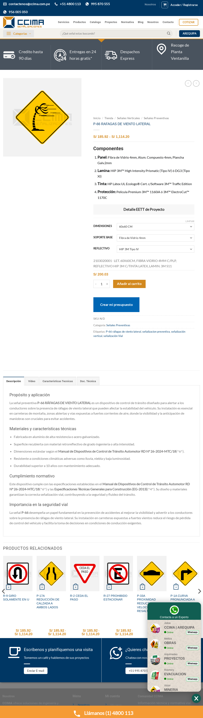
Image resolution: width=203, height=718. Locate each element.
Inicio (97, 118)
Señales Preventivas (156, 118)
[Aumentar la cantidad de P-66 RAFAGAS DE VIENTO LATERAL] (107, 284)
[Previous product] (196, 83)
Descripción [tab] (13, 381)
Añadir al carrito (129, 284)
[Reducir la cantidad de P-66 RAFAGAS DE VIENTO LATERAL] (95, 284)
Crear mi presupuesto (116, 305)
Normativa (127, 22)
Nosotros (150, 4)
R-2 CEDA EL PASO (79, 597)
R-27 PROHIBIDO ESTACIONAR (115, 597)
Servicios (64, 22)
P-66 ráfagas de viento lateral (123, 331)
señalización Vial (113, 336)
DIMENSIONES (102, 226)
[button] (164, 5)
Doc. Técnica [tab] (88, 381)
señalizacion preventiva (156, 331)
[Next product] (188, 83)
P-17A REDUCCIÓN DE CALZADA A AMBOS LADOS (48, 601)
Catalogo (95, 22)
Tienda (108, 118)
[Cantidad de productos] (101, 284)
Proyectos (111, 22)
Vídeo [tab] (31, 381)
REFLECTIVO (101, 248)
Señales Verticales (128, 118)
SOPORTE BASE (103, 237)
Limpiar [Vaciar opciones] (190, 221)
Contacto (168, 22)
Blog (140, 22)
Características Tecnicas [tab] (58, 381)
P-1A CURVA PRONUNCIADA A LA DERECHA (183, 599)
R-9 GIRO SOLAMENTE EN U (16, 597)
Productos (79, 22)
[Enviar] (168, 33)
